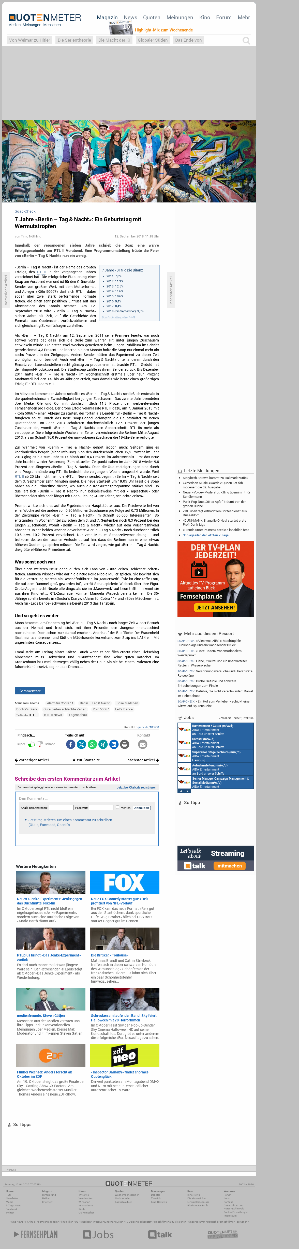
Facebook (11, 1209)
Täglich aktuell (123, 1202)
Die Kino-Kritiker (196, 1198)
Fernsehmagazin (48, 1221)
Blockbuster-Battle (197, 1205)
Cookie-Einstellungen (236, 1212)
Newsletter (12, 1198)
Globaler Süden (153, 40)
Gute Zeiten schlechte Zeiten (64, 709)
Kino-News (193, 1194)
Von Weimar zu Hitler (29, 40)
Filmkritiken (66, 1221)
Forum (224, 17)
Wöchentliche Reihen (127, 1194)
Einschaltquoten (113, 1221)
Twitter (10, 1212)
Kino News (17, 1221)
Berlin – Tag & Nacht (95, 703)
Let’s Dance (124, 709)
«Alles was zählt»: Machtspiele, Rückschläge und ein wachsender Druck (209, 642)
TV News (97, 1221)
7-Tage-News (13, 1205)
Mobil (9, 1202)
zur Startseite (86, 760)
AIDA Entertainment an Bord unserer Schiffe (205, 729)
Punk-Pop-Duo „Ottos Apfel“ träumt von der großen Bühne (214, 503)
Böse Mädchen (127, 703)
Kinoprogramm (196, 1221)
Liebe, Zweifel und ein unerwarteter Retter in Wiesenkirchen (212, 663)
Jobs (227, 1198)
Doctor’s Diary (26, 709)
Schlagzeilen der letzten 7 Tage (206, 535)
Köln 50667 (101, 709)
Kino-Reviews (159, 1202)
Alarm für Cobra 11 (60, 703)
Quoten (151, 17)
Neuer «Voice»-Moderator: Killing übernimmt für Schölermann (216, 494)
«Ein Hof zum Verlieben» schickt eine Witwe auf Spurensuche (213, 703)
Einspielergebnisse (198, 1202)
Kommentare (30, 690)
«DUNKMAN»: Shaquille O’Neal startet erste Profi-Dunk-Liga (214, 522)
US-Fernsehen (87, 1212)
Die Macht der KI (114, 40)
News (130, 17)
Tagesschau (78, 715)
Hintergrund (49, 1194)
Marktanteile (122, 1198)
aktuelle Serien (177, 1221)
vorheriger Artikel (32, 760)
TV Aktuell (30, 1221)
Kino (204, 17)
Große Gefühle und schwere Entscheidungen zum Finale (206, 683)
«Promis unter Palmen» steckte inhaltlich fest (216, 529)
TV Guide (130, 1221)
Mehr (244, 17)
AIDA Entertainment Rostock (213, 782)
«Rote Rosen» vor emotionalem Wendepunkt (209, 653)
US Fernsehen (83, 1221)
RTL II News (53, 715)
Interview (47, 1202)
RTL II (41, 272)
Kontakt (228, 1202)
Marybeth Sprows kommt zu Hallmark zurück (215, 477)
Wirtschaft (84, 1202)
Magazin (107, 17)
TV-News (84, 1194)
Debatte (155, 1194)
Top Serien (241, 1221)
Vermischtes (86, 1198)
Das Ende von (188, 40)
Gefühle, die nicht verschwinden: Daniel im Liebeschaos (215, 693)
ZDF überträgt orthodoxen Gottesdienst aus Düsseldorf (215, 513)
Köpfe (82, 1209)
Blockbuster (144, 1221)
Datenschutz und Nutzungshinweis (234, 1207)
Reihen (46, 1198)
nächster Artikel (143, 760)
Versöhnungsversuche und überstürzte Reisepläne (214, 673)
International (86, 1205)
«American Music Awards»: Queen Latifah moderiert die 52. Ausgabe (213, 485)
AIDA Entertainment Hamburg (209, 755)
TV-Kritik (156, 1198)
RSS (8, 1194)
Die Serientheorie (74, 40)
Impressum (230, 1215)
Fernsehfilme (160, 1221)
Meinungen (180, 17)
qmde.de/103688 (148, 727)
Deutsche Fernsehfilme (220, 1221)
